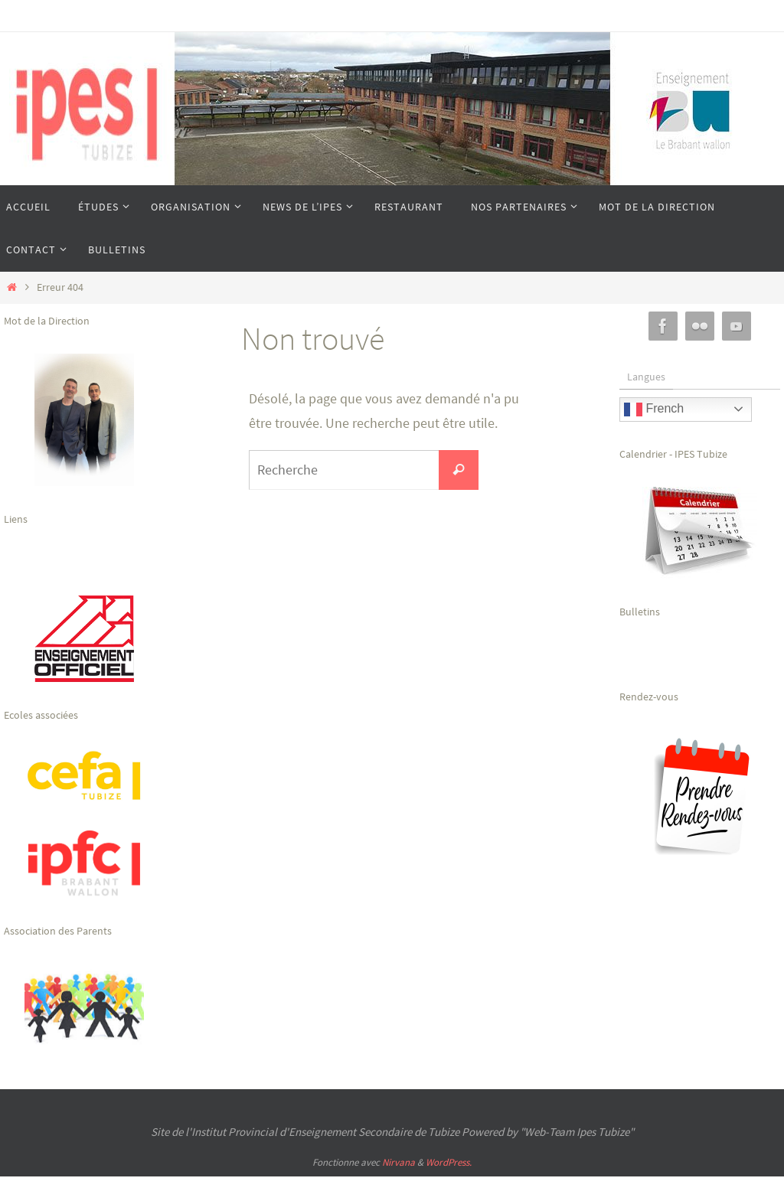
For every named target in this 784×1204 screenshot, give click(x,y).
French (654, 409)
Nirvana (398, 1162)
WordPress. (449, 1162)
